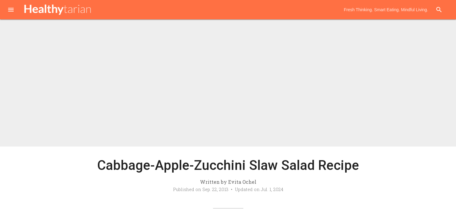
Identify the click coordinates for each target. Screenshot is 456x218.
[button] (11, 10)
